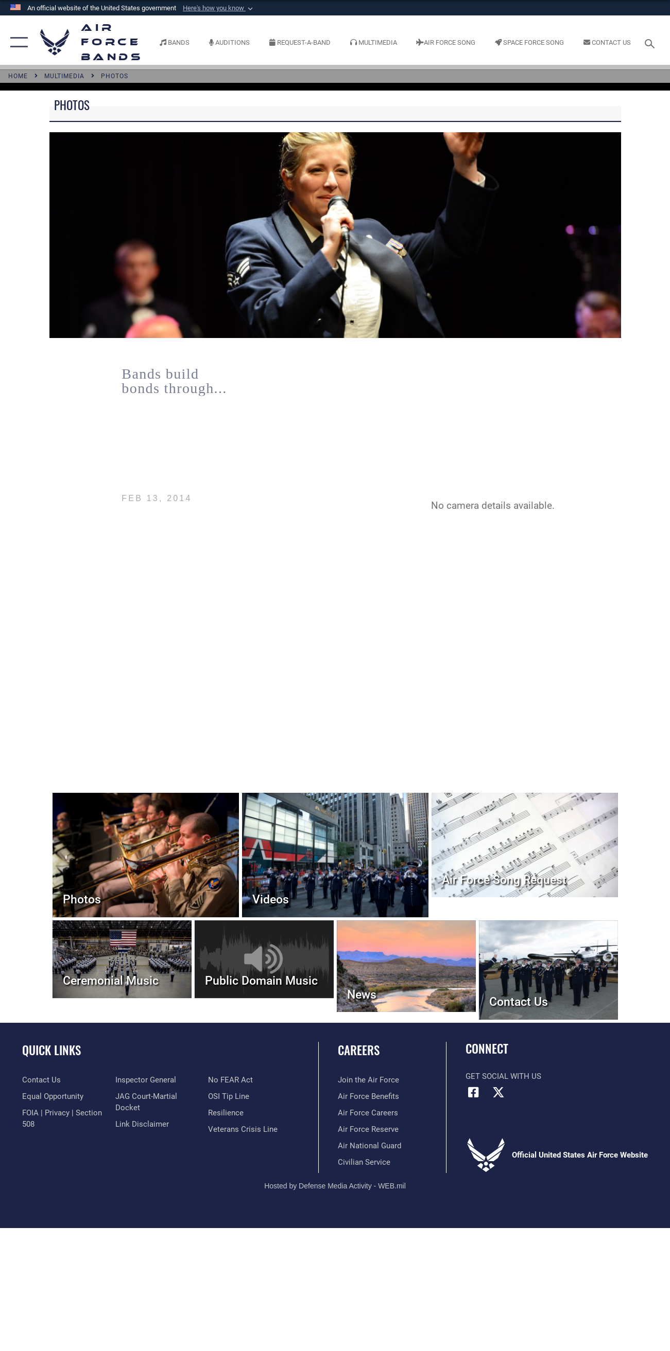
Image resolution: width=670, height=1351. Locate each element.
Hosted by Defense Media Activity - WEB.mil (335, 1186)
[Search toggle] (651, 42)
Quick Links (51, 1050)
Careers (359, 1050)
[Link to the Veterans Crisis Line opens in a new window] (243, 1129)
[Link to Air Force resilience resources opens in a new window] (226, 1112)
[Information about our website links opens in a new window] (142, 1124)
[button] (219, 8)
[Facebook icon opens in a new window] (473, 1092)
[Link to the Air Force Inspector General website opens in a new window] (145, 1080)
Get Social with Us (503, 1076)
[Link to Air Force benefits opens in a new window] (368, 1096)
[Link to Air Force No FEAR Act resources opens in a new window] (230, 1080)
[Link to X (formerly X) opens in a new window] (498, 1092)
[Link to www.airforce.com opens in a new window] (368, 1080)
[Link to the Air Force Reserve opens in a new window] (368, 1129)
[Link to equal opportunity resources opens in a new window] (52, 1096)
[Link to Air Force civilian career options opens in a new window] (364, 1162)
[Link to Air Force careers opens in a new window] (368, 1112)
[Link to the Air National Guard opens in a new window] (369, 1145)
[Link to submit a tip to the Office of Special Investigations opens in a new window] (228, 1096)
